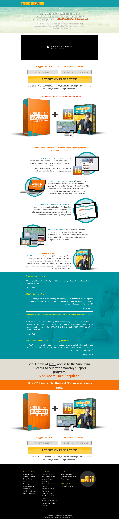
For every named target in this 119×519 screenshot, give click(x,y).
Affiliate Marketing (67, 486)
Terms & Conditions (29, 476)
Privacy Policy (27, 479)
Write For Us (65, 479)
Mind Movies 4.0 (47, 474)
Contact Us (26, 481)
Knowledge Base (28, 474)
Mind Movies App (66, 474)
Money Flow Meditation (49, 501)
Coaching (26, 484)
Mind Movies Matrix (48, 476)
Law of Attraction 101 (49, 493)
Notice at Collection (29, 493)
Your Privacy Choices (29, 491)
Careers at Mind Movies (68, 476)
